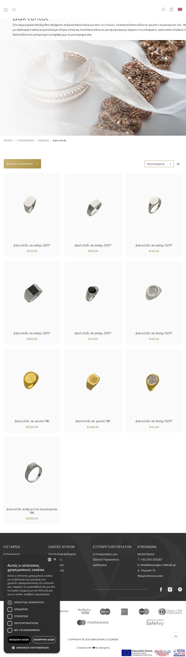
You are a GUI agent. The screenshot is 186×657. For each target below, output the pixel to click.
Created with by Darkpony (93, 647)
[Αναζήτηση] (14, 9)
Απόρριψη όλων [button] (44, 639)
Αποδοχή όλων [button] (19, 639)
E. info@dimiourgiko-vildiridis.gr (157, 565)
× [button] (54, 559)
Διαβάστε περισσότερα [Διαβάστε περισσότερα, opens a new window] (36, 594)
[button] (31, 648)
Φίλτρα (22, 163)
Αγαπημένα (100, 565)
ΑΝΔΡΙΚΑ (43, 140)
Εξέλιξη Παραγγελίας (106, 559)
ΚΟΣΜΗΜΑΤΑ (25, 140)
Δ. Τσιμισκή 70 (146, 570)
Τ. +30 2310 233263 (150, 559)
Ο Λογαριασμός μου (105, 554)
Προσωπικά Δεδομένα (62, 554)
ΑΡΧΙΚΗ (8, 140)
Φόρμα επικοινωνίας (150, 576)
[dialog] (32, 604)
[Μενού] (6, 9)
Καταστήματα (146, 554)
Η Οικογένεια (12, 554)
